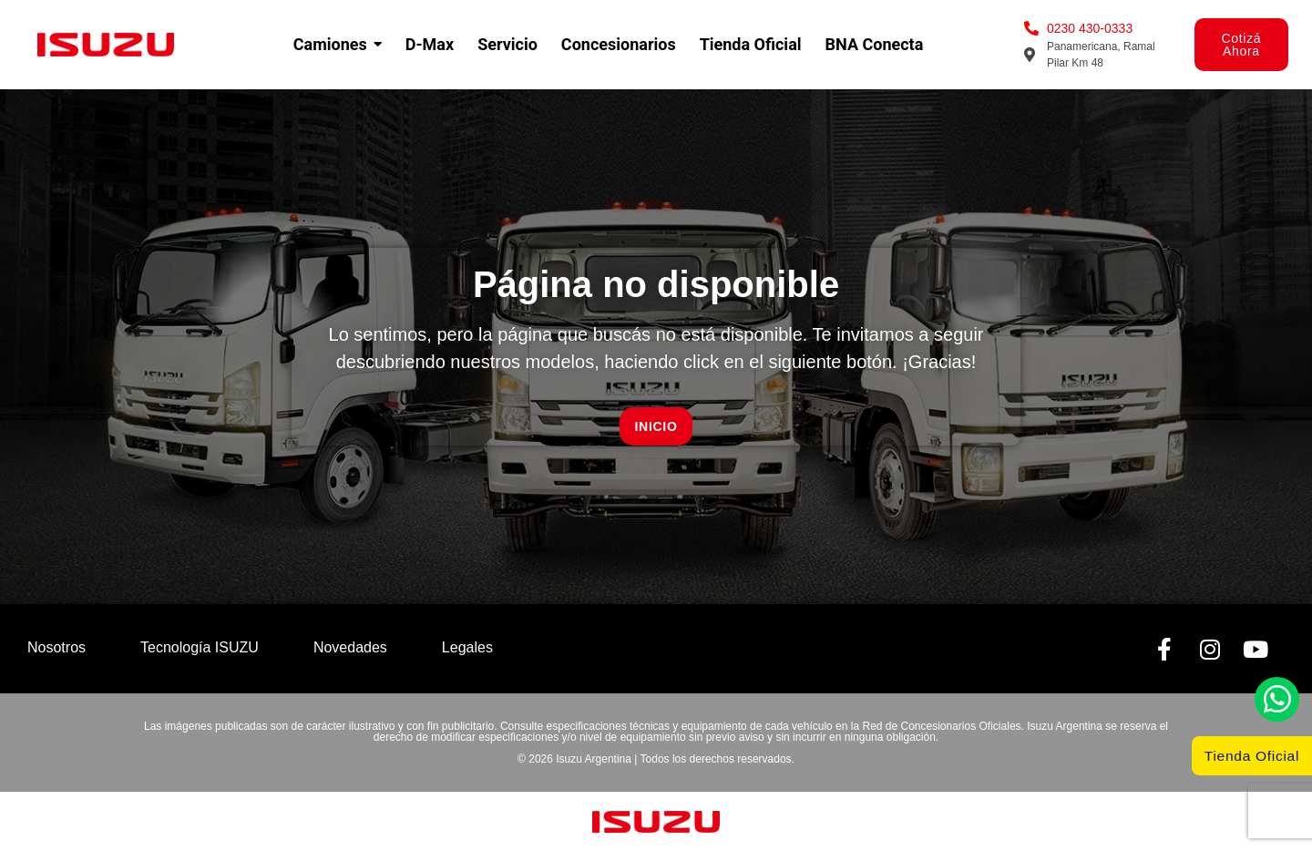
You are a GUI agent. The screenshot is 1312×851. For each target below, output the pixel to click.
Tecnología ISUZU (199, 647)
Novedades (350, 647)
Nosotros (56, 647)
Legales (467, 647)
